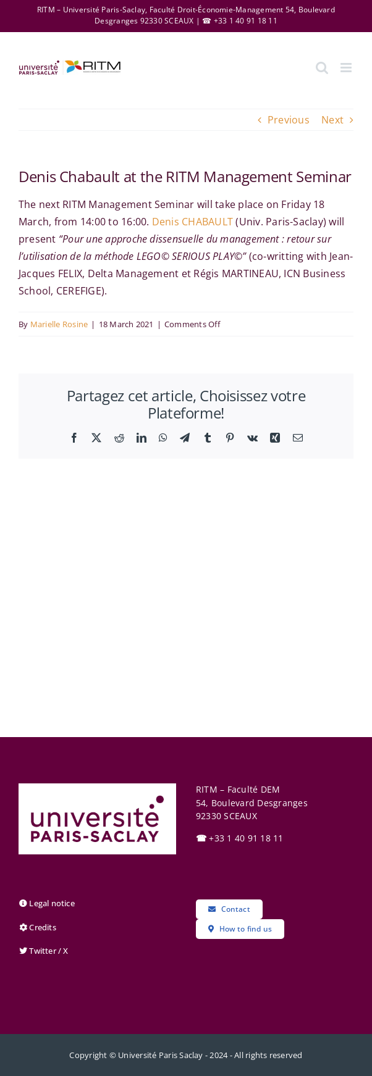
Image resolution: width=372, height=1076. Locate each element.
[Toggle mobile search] (322, 67)
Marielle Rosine (59, 324)
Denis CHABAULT (192, 221)
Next (332, 120)
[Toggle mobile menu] (346, 67)
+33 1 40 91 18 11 (240, 838)
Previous (289, 120)
